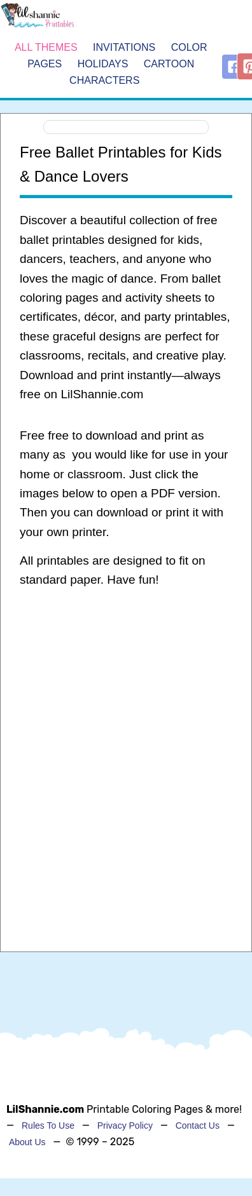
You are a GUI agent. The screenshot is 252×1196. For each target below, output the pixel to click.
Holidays (103, 63)
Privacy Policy (125, 1125)
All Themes (46, 48)
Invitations (124, 48)
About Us (27, 1142)
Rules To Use (48, 1125)
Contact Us (198, 1125)
